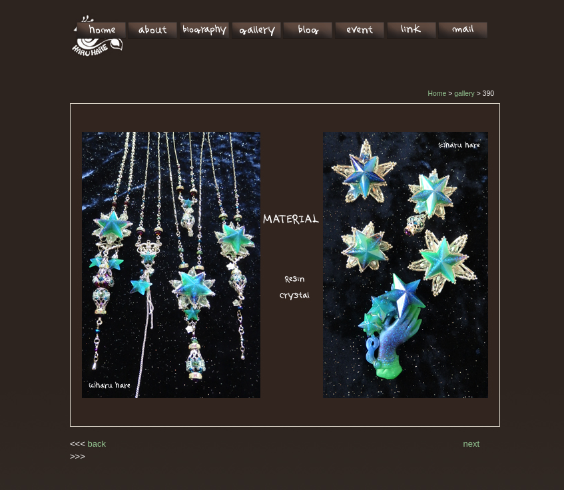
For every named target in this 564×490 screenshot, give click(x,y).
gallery (464, 93)
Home (437, 93)
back (96, 444)
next (471, 444)
